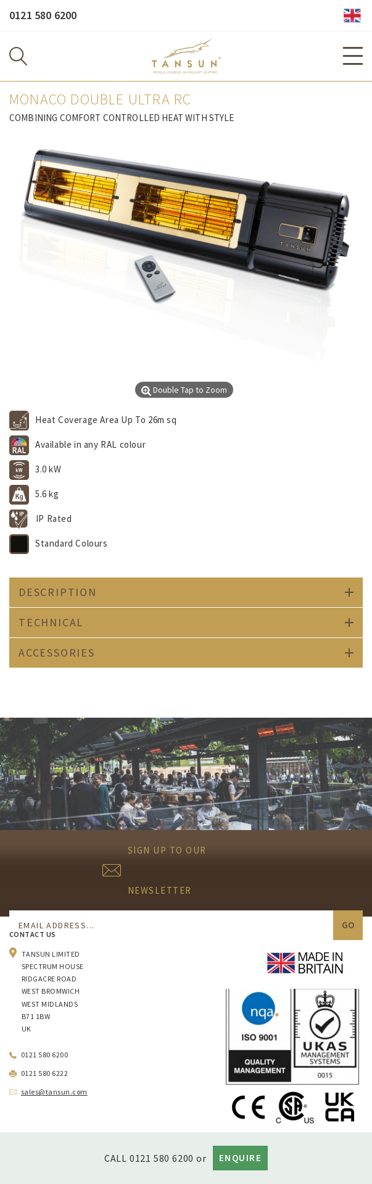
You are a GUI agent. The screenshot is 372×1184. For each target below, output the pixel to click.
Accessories (57, 652)
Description (58, 592)
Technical (51, 622)
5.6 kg (47, 494)
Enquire (240, 1158)
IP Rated (54, 518)
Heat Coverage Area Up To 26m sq (106, 420)
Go (348, 925)
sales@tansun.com (54, 1091)
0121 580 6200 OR (168, 1158)
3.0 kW (48, 469)
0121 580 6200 (42, 15)
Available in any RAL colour (90, 444)
